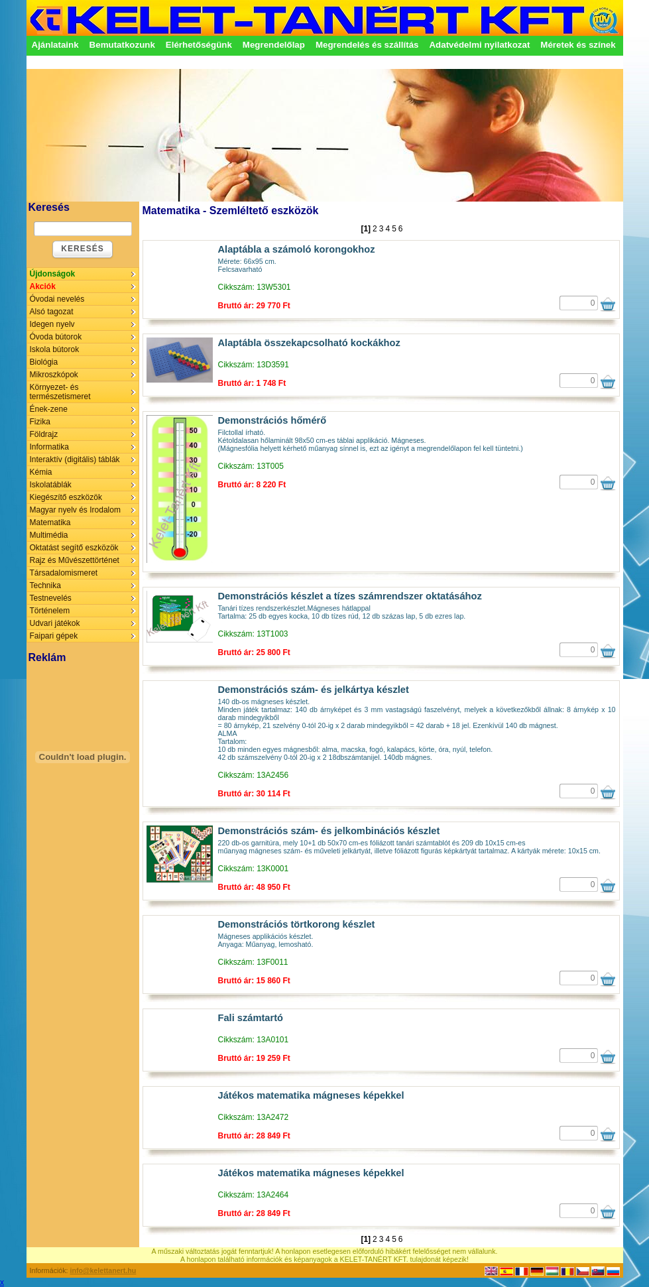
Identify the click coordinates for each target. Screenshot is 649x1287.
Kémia (41, 472)
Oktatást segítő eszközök (74, 547)
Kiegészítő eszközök (66, 497)
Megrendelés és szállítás (367, 45)
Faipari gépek (54, 636)
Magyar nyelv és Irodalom (75, 510)
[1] (366, 228)
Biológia (44, 362)
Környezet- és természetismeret (60, 392)
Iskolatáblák (51, 484)
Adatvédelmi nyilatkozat (479, 45)
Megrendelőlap (274, 45)
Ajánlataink (55, 45)
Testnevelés (51, 598)
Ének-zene (49, 409)
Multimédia (49, 535)
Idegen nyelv (52, 324)
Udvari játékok (55, 623)
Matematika (50, 522)
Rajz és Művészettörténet (74, 560)
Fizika (40, 421)
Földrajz (44, 434)
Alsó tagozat (52, 311)
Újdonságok (53, 273)
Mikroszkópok (54, 374)
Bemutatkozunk (122, 45)
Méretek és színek (577, 45)
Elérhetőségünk (199, 45)
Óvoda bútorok (56, 336)
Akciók (43, 286)
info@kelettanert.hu (103, 1270)
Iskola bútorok (55, 349)
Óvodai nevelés (57, 299)
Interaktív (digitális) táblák (75, 459)
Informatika (49, 447)
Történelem (50, 610)
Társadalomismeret (64, 573)
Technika (45, 585)
